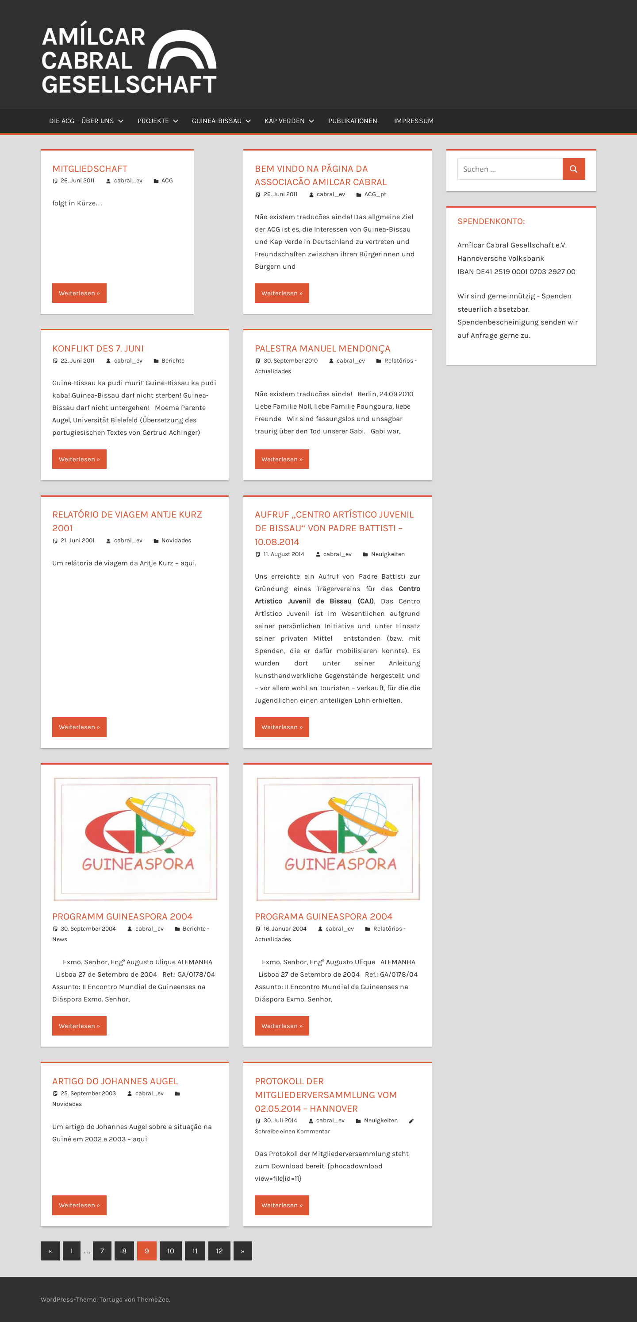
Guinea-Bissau (221, 120)
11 (195, 1250)
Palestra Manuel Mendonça (323, 348)
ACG (167, 180)
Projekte (158, 120)
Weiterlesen (77, 293)
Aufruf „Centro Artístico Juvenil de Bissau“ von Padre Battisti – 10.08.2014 (334, 528)
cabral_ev (128, 180)
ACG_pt (375, 194)
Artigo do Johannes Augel (115, 1081)
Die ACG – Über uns (86, 120)
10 (170, 1250)
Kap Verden (290, 120)
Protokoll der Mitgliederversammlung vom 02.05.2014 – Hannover (326, 1094)
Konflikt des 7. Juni (98, 348)
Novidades (176, 540)
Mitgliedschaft (89, 168)
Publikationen (352, 120)
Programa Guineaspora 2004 (323, 916)
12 (219, 1250)
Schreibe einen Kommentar (292, 1131)
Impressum (414, 120)
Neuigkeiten (388, 554)
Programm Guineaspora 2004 (122, 916)
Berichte (172, 360)
